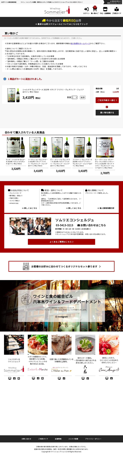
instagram (61, 316)
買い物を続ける (107, 112)
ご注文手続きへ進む (107, 100)
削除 (83, 97)
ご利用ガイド (43, 439)
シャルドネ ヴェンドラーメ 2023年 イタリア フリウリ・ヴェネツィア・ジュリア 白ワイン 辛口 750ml (53, 90)
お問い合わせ (26, 439)
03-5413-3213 (64, 225)
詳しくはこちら (81, 66)
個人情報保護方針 (106, 208)
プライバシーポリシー (93, 439)
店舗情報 (58, 439)
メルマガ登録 (73, 439)
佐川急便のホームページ (80, 43)
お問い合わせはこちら (91, 225)
